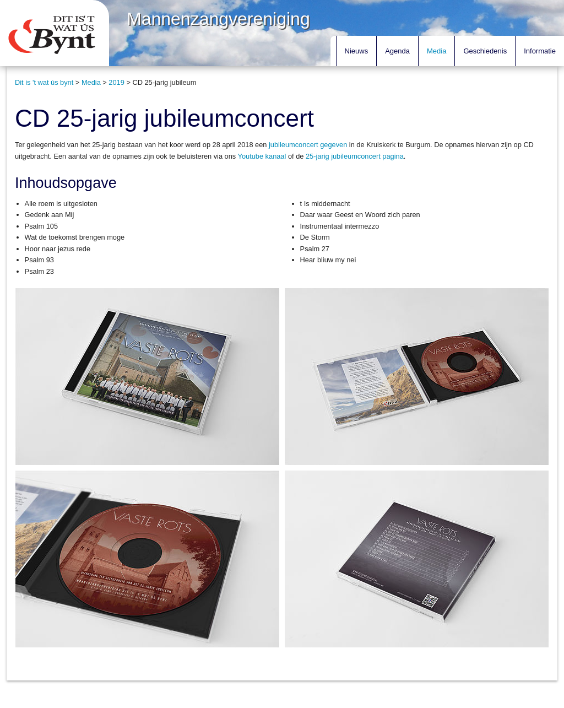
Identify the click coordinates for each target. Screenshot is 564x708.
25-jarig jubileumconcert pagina (355, 156)
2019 (116, 82)
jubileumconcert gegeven (308, 144)
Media (436, 51)
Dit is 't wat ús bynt (44, 82)
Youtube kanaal (262, 156)
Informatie (540, 51)
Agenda (397, 51)
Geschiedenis (485, 51)
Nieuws (356, 51)
